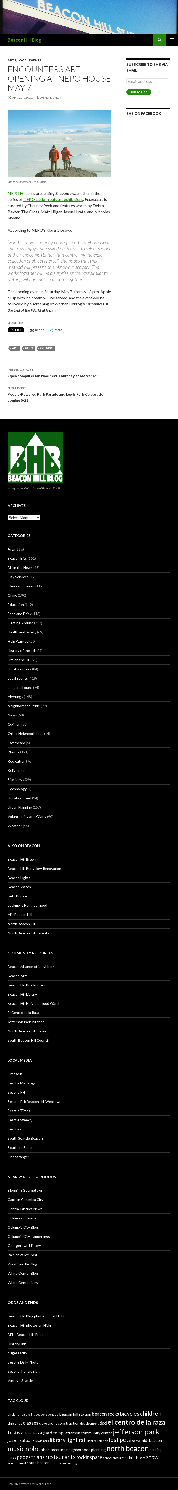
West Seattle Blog (22, 1264)
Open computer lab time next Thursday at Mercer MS (59, 372)
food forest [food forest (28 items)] (33, 1433)
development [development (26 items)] (89, 1423)
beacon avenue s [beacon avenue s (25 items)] (47, 1414)
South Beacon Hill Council (28, 1040)
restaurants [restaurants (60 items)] (60, 1456)
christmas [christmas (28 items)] (15, 1423)
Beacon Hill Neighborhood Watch (34, 1003)
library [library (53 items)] (58, 1439)
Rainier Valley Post (22, 1255)
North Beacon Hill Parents (28, 933)
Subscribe (138, 92)
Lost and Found (20, 687)
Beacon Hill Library (22, 994)
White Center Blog (23, 1273)
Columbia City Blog (23, 1227)
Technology (17, 789)
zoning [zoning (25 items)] (72, 1463)
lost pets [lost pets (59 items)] (120, 1439)
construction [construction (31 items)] (68, 1423)
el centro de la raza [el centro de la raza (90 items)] (136, 1422)
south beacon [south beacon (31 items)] (38, 1463)
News (12, 715)
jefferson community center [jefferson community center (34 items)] (88, 1433)
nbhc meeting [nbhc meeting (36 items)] (53, 1449)
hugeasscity (17, 1353)
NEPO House (20, 193)
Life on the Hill (19, 660)
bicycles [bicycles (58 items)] (129, 1413)
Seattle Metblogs (22, 1083)
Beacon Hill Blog (24, 40)
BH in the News (20, 567)
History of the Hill (22, 650)
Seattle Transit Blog (24, 1371)
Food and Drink (20, 613)
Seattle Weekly (20, 1120)
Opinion (14, 724)
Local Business (19, 669)
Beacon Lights (19, 877)
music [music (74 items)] (16, 1448)
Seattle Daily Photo (23, 1362)
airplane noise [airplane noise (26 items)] (17, 1415)
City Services (18, 577)
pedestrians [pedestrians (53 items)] (31, 1457)
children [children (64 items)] (150, 1413)
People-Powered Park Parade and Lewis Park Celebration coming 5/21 (59, 394)
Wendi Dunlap (51, 97)
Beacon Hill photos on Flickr (29, 1325)
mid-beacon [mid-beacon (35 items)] (151, 1440)
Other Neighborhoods (25, 733)
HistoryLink (17, 1343)
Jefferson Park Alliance (26, 1022)
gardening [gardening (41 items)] (53, 1432)
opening (46, 348)
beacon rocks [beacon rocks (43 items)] (105, 1414)
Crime (12, 595)
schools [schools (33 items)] (132, 1457)
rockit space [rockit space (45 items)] (89, 1457)
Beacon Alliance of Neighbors (31, 966)
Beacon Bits (17, 558)
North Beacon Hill (22, 924)
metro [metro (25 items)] (136, 1440)
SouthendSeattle (21, 1147)
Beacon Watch (19, 887)
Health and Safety (22, 632)
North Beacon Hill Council (28, 1031)
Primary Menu (172, 40)
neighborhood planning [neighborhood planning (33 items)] (86, 1449)
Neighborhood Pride (24, 706)
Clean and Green (21, 586)
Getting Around (20, 623)
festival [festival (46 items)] (16, 1432)
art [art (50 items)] (31, 1414)
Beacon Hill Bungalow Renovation (34, 868)
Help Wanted (18, 641)
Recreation (16, 761)
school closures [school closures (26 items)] (114, 1458)
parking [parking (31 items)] (156, 1449)
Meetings (15, 696)
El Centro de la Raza (23, 1012)
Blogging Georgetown (25, 1190)
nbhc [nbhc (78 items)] (32, 1449)
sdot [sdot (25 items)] (142, 1458)
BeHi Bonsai (17, 896)
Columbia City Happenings (29, 1236)
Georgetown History (24, 1245)
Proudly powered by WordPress (29, 1484)
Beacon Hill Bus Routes (26, 985)
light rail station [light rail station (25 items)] (97, 1440)
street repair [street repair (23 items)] (58, 1463)
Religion (14, 770)
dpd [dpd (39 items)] (103, 1423)
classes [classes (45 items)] (30, 1423)
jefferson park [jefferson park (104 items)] (136, 1431)
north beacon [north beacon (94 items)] (128, 1448)
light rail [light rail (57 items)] (76, 1439)
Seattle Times (19, 1110)
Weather (15, 825)
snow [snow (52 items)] (152, 1457)
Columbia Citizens (22, 1218)
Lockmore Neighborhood (27, 905)
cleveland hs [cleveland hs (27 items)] (48, 1423)
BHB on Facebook (143, 113)
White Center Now (23, 1282)
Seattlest (15, 1129)
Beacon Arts (18, 976)
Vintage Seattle (20, 1380)
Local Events (29, 60)
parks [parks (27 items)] (12, 1458)
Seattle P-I (16, 1092)
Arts (12, 60)
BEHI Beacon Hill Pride (26, 1334)
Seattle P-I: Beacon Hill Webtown (34, 1101)
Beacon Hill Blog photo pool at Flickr (36, 1316)
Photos (13, 752)
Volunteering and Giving (27, 816)
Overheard (16, 743)
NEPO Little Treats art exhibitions (53, 199)
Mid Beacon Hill (20, 914)
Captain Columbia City (25, 1199)
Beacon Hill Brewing (23, 859)
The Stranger (18, 1157)
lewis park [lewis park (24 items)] (42, 1440)
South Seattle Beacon (25, 1138)
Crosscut (15, 1074)
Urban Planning (20, 807)
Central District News (25, 1209)
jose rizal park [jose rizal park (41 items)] (21, 1440)
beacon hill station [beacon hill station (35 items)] (75, 1414)
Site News (16, 779)
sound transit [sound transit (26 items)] (17, 1463)
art (15, 348)
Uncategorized (19, 798)
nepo (29, 348)
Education (16, 604)
